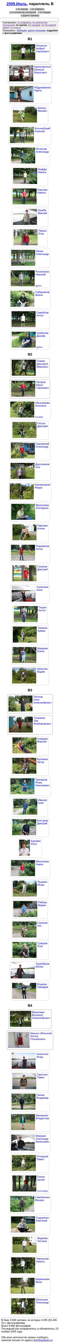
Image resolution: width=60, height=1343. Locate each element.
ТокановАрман (42, 629)
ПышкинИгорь (42, 883)
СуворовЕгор (42, 945)
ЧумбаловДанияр (42, 334)
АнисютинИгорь (42, 1055)
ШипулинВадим (42, 670)
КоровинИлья (36, 842)
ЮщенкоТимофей (42, 985)
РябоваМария (42, 904)
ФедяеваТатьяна (42, 1239)
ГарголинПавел (42, 1076)
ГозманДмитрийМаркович (42, 364)
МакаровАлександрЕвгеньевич (42, 1139)
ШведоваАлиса (42, 650)
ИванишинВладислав (42, 1117)
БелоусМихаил (42, 109)
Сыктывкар (42, 1191)
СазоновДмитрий (42, 568)
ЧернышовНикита (42, 1260)
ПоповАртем (40, 1178)
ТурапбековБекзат (42, 965)
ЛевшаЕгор (42, 232)
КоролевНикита (42, 191)
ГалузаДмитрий (42, 425)
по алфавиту (24, 22)
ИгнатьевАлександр (42, 150)
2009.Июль (17, 4)
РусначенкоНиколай (42, 273)
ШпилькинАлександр (42, 1301)
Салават (39, 417)
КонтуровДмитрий (42, 822)
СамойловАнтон (42, 314)
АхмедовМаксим (42, 740)
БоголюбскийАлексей (42, 130)
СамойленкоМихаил (42, 1199)
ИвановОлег (42, 801)
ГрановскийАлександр (42, 445)
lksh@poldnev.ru (43, 1340)
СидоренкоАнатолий (42, 1219)
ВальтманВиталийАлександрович (41, 1015)
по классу (15, 27)
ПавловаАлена (42, 527)
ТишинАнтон (42, 609)
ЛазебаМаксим (42, 212)
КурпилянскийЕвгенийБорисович (42, 69)
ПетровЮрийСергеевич (42, 385)
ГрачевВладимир (42, 1096)
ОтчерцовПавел (42, 1158)
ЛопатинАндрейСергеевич (42, 48)
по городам (34, 25)
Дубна (38, 286)
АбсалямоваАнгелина (42, 404)
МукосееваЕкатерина (42, 506)
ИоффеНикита (42, 171)
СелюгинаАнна (42, 588)
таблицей (21, 30)
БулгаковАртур (42, 760)
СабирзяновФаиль (42, 293)
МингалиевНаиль (42, 863)
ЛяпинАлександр (42, 252)
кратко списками (36, 30)
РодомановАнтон (42, 547)
